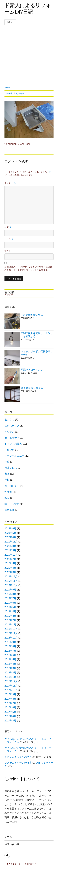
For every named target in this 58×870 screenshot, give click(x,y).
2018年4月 (10, 664)
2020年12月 (11, 554)
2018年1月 (10, 677)
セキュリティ (11, 437)
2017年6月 (10, 707)
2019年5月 (10, 607)
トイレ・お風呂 (13, 443)
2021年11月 (11, 541)
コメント (10, 183)
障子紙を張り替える (32, 388)
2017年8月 (10, 698)
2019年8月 (10, 594)
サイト (7, 250)
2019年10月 (11, 585)
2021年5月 (10, 550)
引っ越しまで (11, 485)
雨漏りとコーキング (32, 369)
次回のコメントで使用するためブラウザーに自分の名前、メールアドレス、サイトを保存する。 (28, 268)
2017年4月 (10, 716)
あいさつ (9, 419)
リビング (9, 449)
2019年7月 (10, 598)
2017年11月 (11, 685)
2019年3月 (10, 616)
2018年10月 (11, 637)
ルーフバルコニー (14, 455)
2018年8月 (10, 646)
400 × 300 (25, 144)
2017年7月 (10, 703)
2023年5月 (10, 533)
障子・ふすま (11, 504)
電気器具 (9, 510)
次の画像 (20, 93)
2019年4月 (10, 611)
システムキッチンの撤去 (18, 757)
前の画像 (8, 93)
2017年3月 (10, 720)
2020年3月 (10, 572)
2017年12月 (11, 681)
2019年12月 (11, 576)
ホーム (8, 836)
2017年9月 (10, 694)
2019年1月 (10, 624)
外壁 (6, 461)
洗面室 (8, 492)
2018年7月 (10, 650)
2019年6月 (10, 602)
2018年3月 (10, 668)
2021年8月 (10, 546)
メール (9, 239)
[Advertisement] (29, 56)
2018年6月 (10, 655)
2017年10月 (11, 690)
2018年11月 (11, 633)
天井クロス (10, 467)
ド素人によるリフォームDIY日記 (27, 8)
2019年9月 (10, 589)
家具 (6, 473)
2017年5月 (10, 712)
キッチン (9, 431)
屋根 (6, 479)
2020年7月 (10, 559)
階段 (6, 497)
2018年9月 (10, 642)
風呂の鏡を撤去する (32, 315)
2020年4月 (10, 567)
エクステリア (11, 425)
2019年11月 (11, 581)
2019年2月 (10, 620)
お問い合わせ (11, 844)
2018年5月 (10, 659)
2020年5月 (10, 563)
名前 (8, 227)
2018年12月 (11, 629)
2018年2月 (10, 672)
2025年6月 (10, 528)
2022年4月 (10, 537)
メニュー (10, 22)
